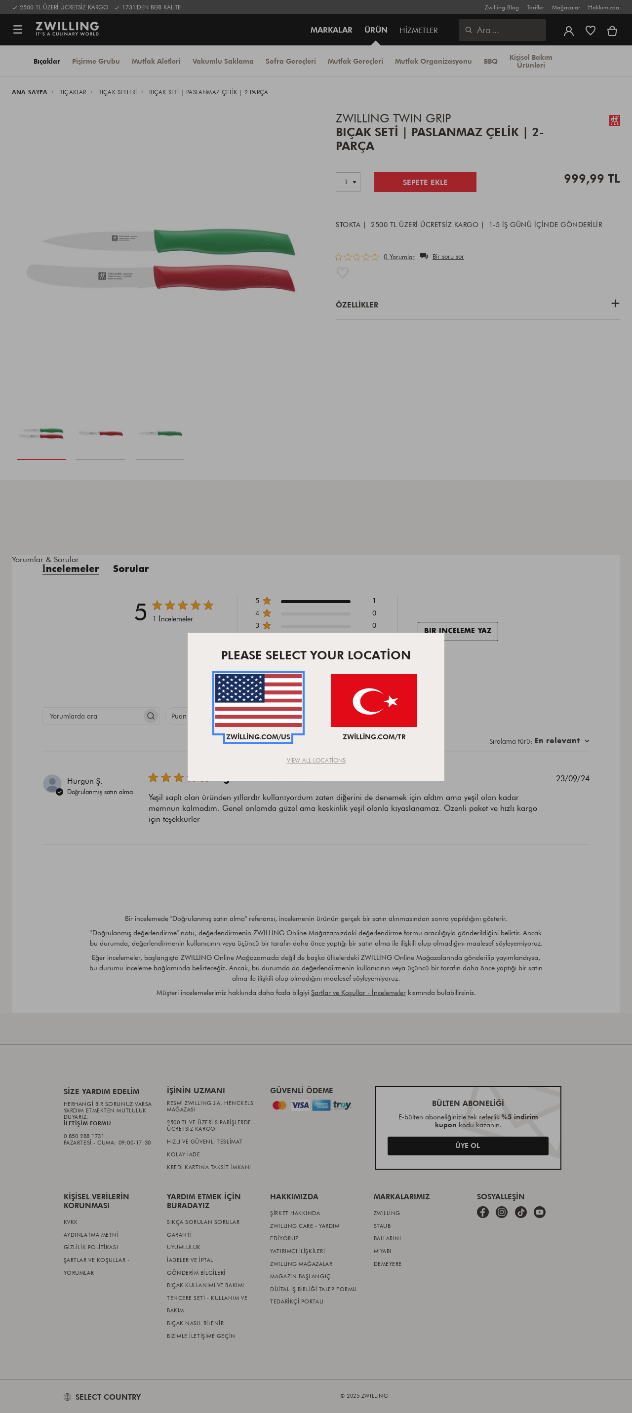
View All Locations (316, 760)
